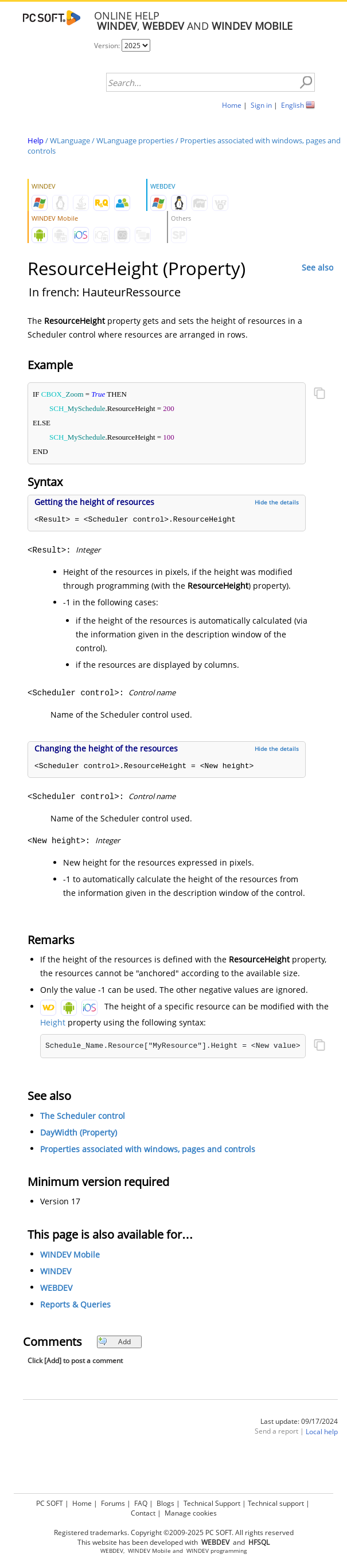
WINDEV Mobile (70, 1254)
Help (36, 140)
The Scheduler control (82, 1115)
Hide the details (277, 502)
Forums (113, 1503)
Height (52, 1022)
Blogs (165, 1503)
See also (317, 267)
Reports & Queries (75, 1304)
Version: (108, 45)
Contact (143, 1513)
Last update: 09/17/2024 (299, 1421)
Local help (322, 1431)
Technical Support (212, 1503)
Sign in (261, 105)
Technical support (276, 1503)
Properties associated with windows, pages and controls (147, 1149)
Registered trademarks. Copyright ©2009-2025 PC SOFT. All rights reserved (174, 1532)
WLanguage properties (135, 140)
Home (231, 105)
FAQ (140, 1503)
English (292, 105)
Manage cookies (191, 1513)
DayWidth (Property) (78, 1132)
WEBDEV (56, 1287)
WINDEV (55, 1271)
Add (114, 1341)
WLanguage (70, 140)
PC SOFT (49, 1503)
